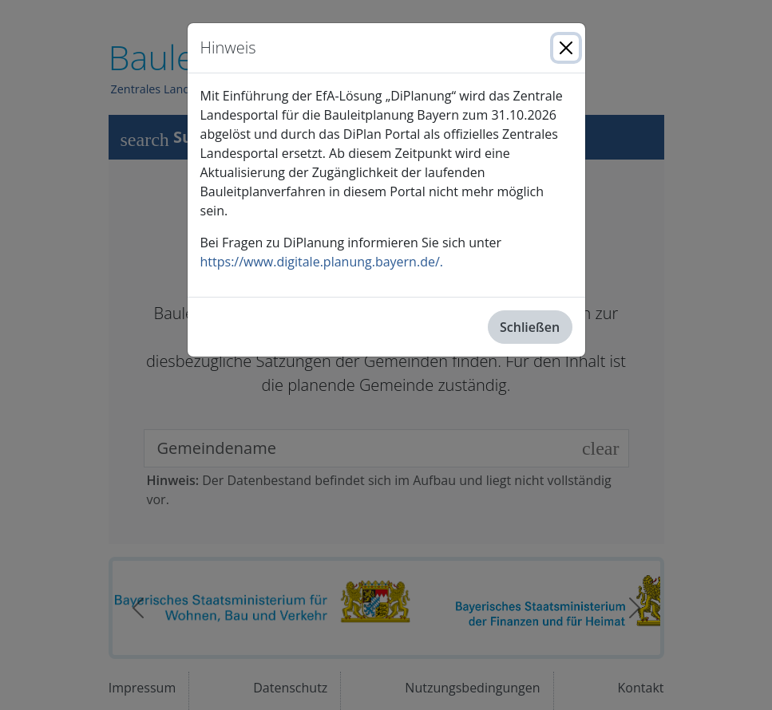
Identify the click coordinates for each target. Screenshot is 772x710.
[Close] (566, 48)
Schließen (530, 327)
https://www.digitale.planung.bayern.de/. (321, 261)
